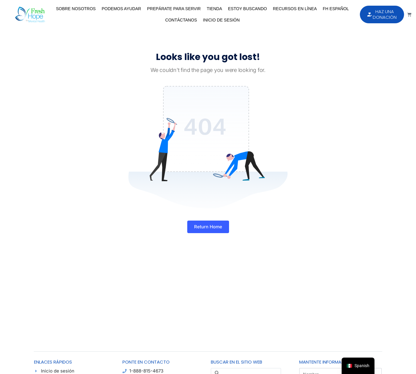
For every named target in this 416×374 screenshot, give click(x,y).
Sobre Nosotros (76, 8)
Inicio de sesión (221, 20)
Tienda (214, 8)
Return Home (208, 227)
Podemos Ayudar (121, 8)
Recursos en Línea (295, 8)
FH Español (336, 8)
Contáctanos (181, 20)
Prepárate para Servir (174, 8)
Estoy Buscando (247, 8)
